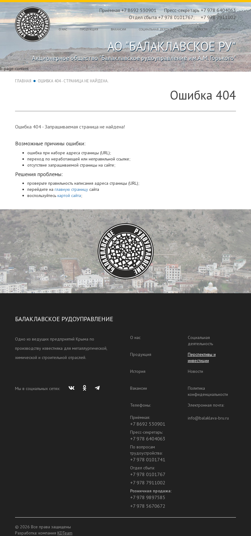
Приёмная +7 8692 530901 (127, 10)
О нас (63, 29)
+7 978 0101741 (147, 459)
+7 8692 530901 (147, 424)
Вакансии (118, 29)
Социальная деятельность (160, 29)
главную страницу (71, 189)
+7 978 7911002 (218, 17)
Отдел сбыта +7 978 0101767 (161, 17)
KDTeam (64, 533)
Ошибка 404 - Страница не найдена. (73, 81)
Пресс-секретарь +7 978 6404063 (200, 10)
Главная (23, 81)
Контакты (227, 29)
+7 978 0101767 (147, 474)
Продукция (89, 29)
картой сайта (69, 195)
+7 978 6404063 (147, 439)
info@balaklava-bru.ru (208, 418)
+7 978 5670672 (147, 506)
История (137, 371)
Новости (201, 29)
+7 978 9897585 (147, 497)
